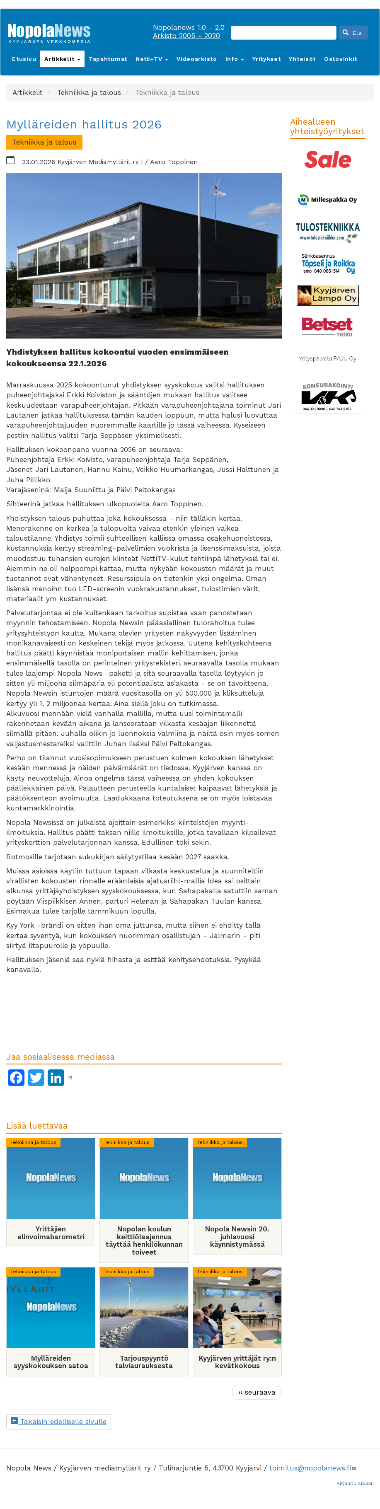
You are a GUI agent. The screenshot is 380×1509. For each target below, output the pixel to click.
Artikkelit (62, 59)
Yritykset (266, 59)
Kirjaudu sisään (355, 1483)
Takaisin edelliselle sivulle (58, 1421)
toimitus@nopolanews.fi (313, 1468)
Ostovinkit (340, 59)
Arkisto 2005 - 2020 (186, 35)
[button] (144, 255)
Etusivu (24, 59)
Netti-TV (152, 59)
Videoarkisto (197, 59)
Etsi (353, 32)
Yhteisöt (302, 59)
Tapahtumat (108, 59)
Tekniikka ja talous (33, 1142)
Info (234, 59)
